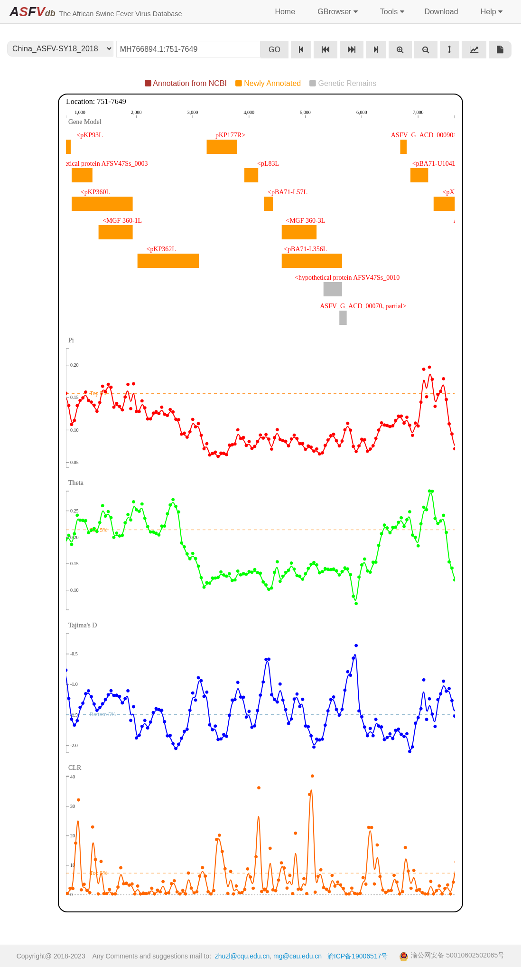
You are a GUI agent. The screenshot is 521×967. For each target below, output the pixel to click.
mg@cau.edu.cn (297, 956)
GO (274, 50)
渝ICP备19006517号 (357, 956)
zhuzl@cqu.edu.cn (242, 956)
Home (284, 12)
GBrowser (336, 12)
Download (441, 12)
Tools (391, 12)
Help (490, 12)
